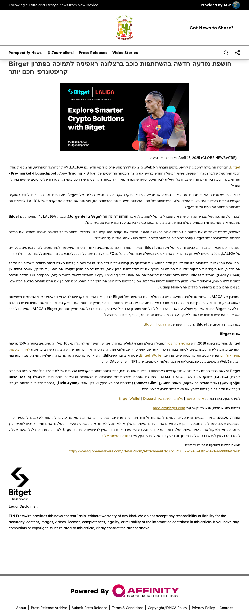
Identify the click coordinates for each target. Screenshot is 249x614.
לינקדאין (164, 398)
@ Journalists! (60, 52)
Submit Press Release (89, 608)
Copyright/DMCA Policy (167, 608)
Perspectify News (25, 52)
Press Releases (93, 52)
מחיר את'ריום (230, 355)
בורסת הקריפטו (178, 343)
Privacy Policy (203, 608)
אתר (200, 398)
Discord (149, 398)
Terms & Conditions (127, 608)
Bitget (235, 167)
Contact (226, 608)
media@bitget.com (169, 408)
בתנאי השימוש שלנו (116, 435)
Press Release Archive (49, 608)
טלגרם (178, 398)
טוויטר (190, 398)
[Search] (226, 53)
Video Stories (125, 52)
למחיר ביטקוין (19, 349)
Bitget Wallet (151, 355)
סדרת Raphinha (157, 324)
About (21, 608)
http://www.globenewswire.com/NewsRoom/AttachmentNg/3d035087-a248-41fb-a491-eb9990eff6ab (154, 451)
